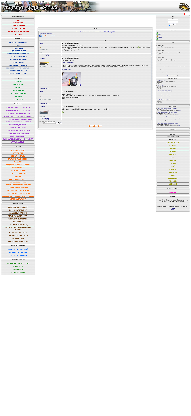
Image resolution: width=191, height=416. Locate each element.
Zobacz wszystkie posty (171, 75)
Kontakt (159, 34)
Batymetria (160, 37)
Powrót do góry (44, 55)
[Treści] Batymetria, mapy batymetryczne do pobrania (168, 116)
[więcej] (179, 110)
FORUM (159, 36)
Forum (101, 31)
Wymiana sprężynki (67, 69)
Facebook (160, 39)
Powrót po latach (161, 85)
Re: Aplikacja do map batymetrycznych (165, 90)
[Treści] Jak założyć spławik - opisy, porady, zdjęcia (167, 108)
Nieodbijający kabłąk (68, 62)
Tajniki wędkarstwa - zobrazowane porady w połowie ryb (87, 31)
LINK (173, 209)
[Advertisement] (95, 20)
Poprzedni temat (43, 33)
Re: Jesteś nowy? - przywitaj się (164, 94)
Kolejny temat (49, 33)
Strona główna (161, 33)
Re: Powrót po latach (162, 80)
